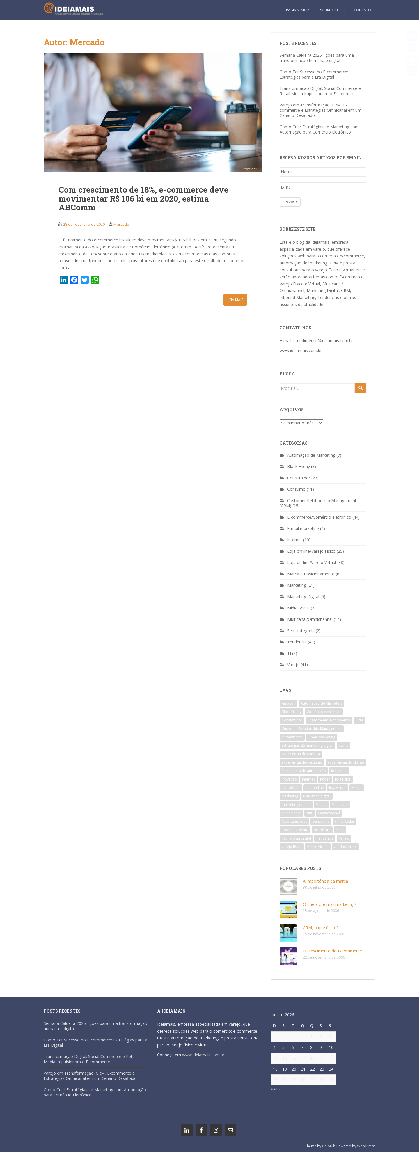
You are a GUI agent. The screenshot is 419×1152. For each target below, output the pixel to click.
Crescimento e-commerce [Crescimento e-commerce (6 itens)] (329, 720)
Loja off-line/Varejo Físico (311, 551)
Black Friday (298, 466)
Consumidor (298, 478)
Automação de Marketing (311, 455)
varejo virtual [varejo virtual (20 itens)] (318, 846)
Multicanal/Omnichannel (310, 619)
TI (289, 653)
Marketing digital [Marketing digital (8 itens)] (317, 796)
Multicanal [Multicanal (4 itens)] (340, 804)
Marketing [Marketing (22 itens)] (290, 796)
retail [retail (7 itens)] (340, 829)
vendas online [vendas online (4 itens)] (345, 846)
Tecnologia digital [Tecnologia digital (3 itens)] (296, 838)
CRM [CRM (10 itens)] (359, 720)
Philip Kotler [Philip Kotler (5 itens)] (344, 821)
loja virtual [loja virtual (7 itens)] (337, 787)
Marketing (296, 585)
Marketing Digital (303, 596)
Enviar (290, 202)
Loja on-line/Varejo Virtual (311, 562)
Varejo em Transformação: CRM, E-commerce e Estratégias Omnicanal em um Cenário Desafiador (320, 110)
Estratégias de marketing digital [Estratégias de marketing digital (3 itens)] (307, 745)
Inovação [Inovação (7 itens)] (289, 779)
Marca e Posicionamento (311, 574)
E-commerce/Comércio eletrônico (319, 517)
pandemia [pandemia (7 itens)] (321, 821)
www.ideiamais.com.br (301, 350)
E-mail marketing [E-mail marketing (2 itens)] (321, 737)
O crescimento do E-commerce (332, 951)
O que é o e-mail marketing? (329, 904)
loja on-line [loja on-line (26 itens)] (315, 787)
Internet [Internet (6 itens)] (308, 779)
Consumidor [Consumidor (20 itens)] (292, 720)
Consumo (296, 489)
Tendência (297, 642)
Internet (294, 540)
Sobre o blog (332, 10)
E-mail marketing (303, 528)
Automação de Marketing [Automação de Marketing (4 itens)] (321, 703)
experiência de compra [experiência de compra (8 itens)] (301, 753)
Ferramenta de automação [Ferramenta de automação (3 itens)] (304, 770)
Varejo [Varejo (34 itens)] (344, 838)
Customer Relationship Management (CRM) (318, 503)
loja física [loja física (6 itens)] (343, 779)
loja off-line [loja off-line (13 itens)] (291, 787)
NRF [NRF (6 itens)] (309, 812)
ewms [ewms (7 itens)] (343, 745)
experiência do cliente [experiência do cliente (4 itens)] (346, 762)
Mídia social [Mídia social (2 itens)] (291, 812)
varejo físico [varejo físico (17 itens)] (292, 846)
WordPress (366, 1146)
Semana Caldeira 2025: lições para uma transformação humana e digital (317, 57)
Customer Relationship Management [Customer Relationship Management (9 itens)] (312, 728)
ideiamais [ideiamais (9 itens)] (339, 770)
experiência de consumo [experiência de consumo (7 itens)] (302, 762)
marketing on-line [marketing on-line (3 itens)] (296, 804)
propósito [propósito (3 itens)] (322, 829)
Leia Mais (235, 299)
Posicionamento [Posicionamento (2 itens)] (295, 829)
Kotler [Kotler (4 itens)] (325, 779)
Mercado (121, 224)
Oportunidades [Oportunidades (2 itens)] (294, 821)
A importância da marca (325, 881)
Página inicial (298, 10)
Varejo (293, 664)
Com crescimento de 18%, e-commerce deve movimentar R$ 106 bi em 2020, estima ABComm (143, 198)
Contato (362, 10)
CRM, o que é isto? (320, 927)
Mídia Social (298, 608)
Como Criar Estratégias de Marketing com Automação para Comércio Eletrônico (319, 129)
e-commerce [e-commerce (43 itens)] (292, 737)
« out (275, 1088)
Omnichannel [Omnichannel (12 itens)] (329, 812)
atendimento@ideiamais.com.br (323, 340)
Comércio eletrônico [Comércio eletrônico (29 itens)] (324, 711)
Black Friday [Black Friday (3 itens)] (291, 711)
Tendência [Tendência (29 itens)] (324, 838)
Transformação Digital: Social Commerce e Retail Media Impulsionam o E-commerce (320, 91)
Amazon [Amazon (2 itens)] (288, 703)
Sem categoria (301, 630)
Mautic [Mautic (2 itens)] (321, 804)
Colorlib (328, 1146)
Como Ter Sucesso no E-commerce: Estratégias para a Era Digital (314, 74)
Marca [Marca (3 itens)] (356, 787)
